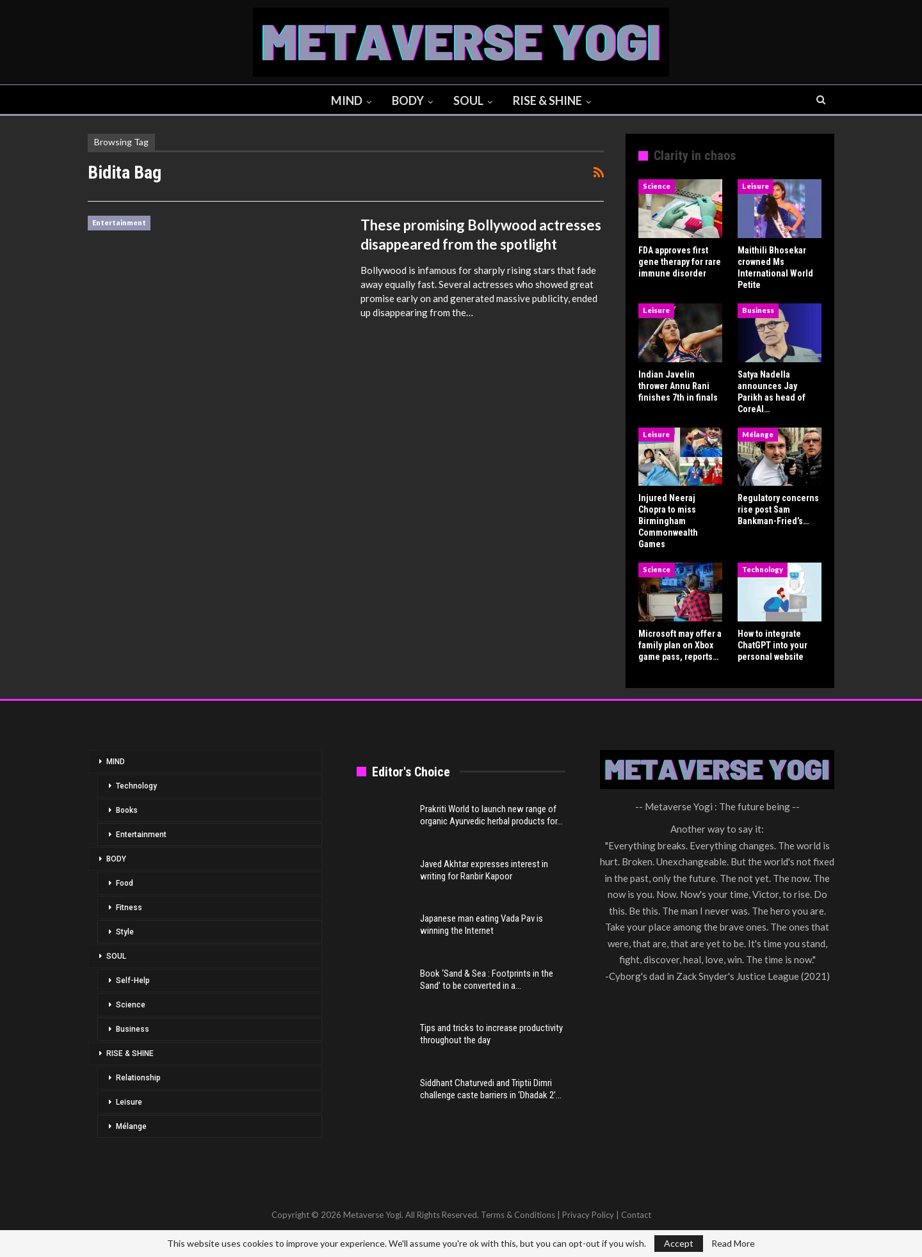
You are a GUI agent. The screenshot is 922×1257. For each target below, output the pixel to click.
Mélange (757, 434)
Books (127, 810)
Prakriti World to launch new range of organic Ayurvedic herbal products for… (491, 815)
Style (125, 931)
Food (124, 883)
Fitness (129, 907)
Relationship (138, 1077)
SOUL (470, 100)
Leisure (755, 186)
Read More (733, 1243)
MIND (344, 100)
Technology (762, 569)
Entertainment (119, 222)
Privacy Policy (588, 1215)
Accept (678, 1243)
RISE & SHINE (550, 100)
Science (656, 186)
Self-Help (133, 980)
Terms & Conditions (518, 1215)
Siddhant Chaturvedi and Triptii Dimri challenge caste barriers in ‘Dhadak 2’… (491, 1089)
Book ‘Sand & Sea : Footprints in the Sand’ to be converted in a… (486, 979)
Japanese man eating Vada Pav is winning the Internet (481, 924)
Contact (636, 1215)
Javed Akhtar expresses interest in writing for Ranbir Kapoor (484, 870)
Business (758, 310)
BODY (407, 100)
